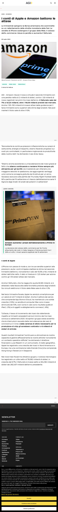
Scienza (4, 461)
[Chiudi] (55, 470)
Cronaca (5, 439)
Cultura (4, 450)
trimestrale (21, 84)
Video (18, 439)
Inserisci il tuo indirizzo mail (12, 421)
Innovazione (6, 448)
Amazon (4, 84)
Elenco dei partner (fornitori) (9, 493)
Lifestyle (4, 454)
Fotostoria (19, 441)
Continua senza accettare (29, 503)
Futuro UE (19, 452)
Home (3, 14)
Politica (4, 446)
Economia (9, 14)
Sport (3, 457)
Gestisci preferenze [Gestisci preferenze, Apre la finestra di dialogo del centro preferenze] (29, 508)
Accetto (29, 498)
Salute (4, 459)
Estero (4, 441)
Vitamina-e (19, 449)
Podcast (18, 444)
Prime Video (12, 84)
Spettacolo (5, 452)
